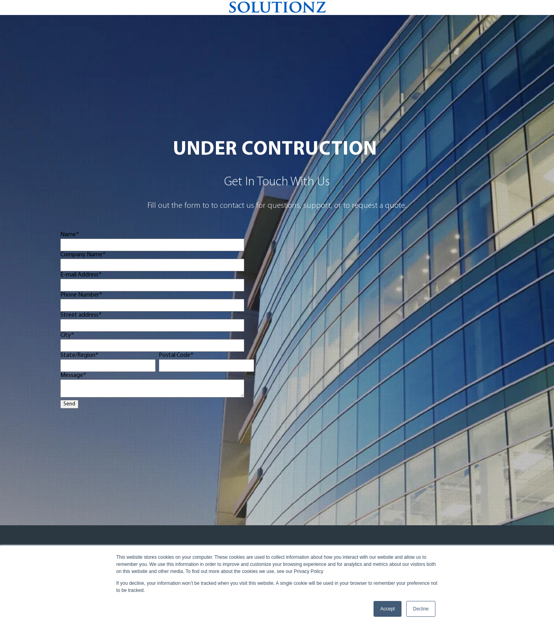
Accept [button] (387, 609)
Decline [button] (421, 609)
